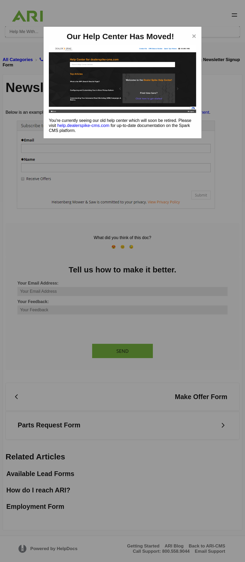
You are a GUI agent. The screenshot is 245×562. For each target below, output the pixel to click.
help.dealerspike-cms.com (83, 125)
